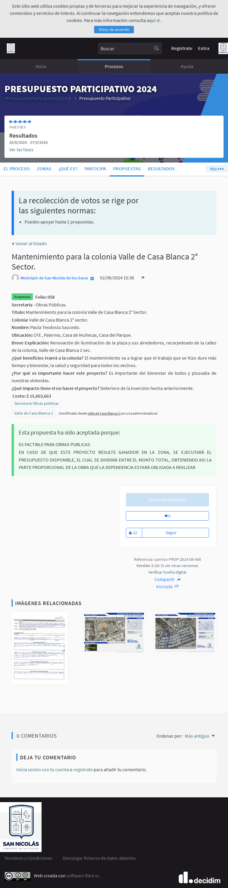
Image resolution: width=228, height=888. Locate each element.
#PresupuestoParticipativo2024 (38, 98)
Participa (95, 168)
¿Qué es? (67, 168)
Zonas (44, 168)
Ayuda (187, 66)
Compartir (167, 579)
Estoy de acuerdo (114, 29)
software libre (82, 875)
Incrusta (167, 586)
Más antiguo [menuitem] (197, 735)
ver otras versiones (181, 565)
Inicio (41, 66)
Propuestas (127, 168)
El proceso (17, 168)
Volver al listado (29, 243)
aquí (153, 20)
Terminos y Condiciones (28, 858)
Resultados (161, 168)
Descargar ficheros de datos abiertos (99, 858)
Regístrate (181, 48)
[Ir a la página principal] (11, 48)
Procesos (114, 66)
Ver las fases (21, 149)
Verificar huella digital (167, 572)
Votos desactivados (167, 500)
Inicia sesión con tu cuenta (42, 769)
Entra (203, 48)
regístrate (83, 769)
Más (216, 168)
